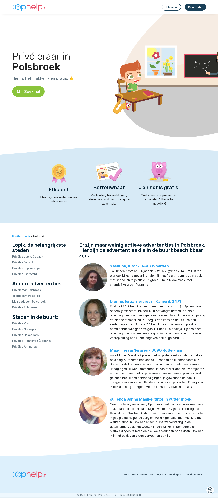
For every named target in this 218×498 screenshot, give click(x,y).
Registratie (195, 6)
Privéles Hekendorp (25, 335)
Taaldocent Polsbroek (27, 295)
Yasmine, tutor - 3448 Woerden (139, 266)
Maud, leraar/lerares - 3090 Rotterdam (146, 350)
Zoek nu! (28, 91)
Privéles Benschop (24, 262)
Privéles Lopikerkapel (26, 268)
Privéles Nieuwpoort (25, 329)
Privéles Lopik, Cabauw (28, 256)
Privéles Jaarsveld (24, 274)
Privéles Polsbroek (24, 307)
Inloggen (171, 6)
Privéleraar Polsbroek (26, 290)
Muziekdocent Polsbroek (29, 301)
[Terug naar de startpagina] (30, 7)
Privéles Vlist (20, 323)
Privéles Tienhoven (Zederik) (31, 340)
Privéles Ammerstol (25, 346)
